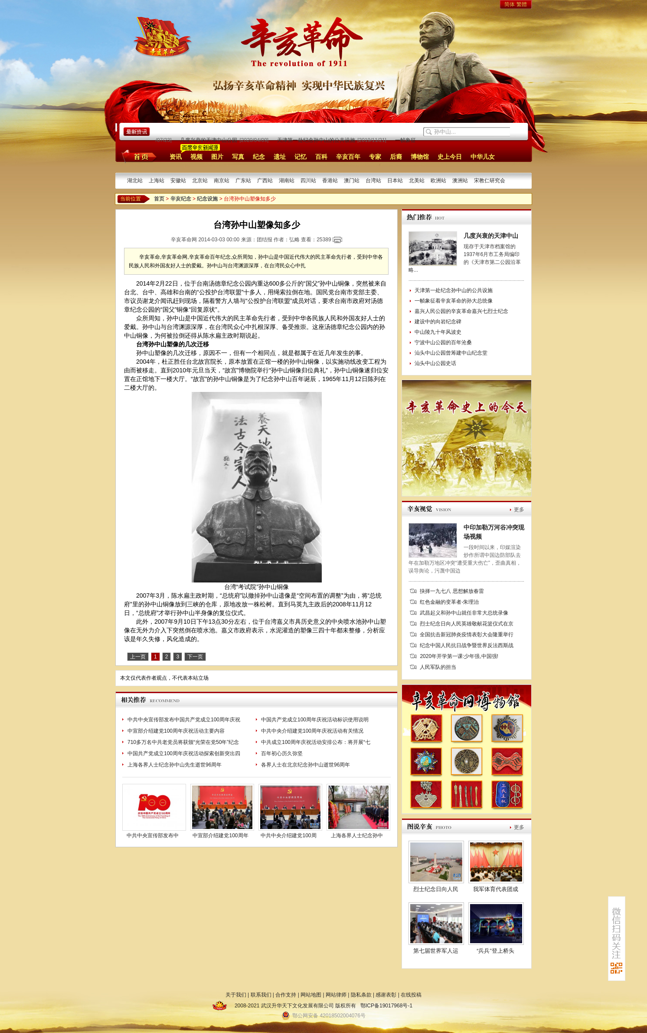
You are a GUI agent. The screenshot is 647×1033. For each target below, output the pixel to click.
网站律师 (336, 995)
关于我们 (235, 995)
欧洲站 (438, 181)
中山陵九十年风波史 (438, 332)
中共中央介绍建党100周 (288, 835)
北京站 (200, 181)
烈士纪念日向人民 (435, 889)
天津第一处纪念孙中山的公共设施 (317, 140)
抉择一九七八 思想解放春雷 (452, 591)
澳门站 (351, 181)
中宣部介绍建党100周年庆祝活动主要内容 (176, 731)
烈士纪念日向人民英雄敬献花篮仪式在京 (466, 624)
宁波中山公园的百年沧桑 (443, 342)
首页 (138, 156)
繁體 (521, 4)
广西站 (265, 181)
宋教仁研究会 (489, 181)
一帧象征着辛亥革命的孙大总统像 (454, 301)
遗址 (280, 156)
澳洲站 (460, 181)
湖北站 (135, 181)
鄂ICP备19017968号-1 (386, 1006)
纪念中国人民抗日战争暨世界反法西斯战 (466, 645)
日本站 (395, 181)
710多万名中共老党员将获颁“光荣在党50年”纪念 (183, 742)
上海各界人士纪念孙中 (357, 835)
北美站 (417, 181)
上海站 (156, 181)
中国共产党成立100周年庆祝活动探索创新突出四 (183, 753)
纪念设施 (207, 199)
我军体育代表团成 (495, 889)
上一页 (138, 657)
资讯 (176, 156)
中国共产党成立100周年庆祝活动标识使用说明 (315, 720)
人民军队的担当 (438, 667)
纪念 (259, 156)
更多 (519, 510)
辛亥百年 (348, 156)
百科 (321, 156)
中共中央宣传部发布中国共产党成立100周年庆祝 (183, 720)
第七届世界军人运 (435, 950)
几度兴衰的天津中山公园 (210, 140)
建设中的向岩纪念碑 (438, 322)
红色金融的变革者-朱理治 (449, 602)
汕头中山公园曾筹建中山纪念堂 (451, 353)
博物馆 (420, 156)
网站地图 (311, 995)
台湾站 (373, 181)
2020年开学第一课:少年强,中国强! (459, 656)
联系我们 (261, 995)
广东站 (243, 181)
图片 (217, 156)
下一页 (195, 657)
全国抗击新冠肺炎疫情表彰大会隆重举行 (466, 635)
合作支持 (285, 995)
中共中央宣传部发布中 (153, 835)
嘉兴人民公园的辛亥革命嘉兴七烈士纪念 (461, 311)
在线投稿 (411, 995)
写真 (238, 156)
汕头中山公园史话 (435, 363)
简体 (509, 4)
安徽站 (178, 181)
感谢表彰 (386, 995)
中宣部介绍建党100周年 (220, 835)
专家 (375, 156)
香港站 (330, 181)
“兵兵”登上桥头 (495, 950)
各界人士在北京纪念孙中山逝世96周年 (305, 765)
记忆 (300, 156)
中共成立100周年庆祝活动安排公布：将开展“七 (315, 742)
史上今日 (450, 156)
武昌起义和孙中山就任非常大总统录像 (464, 613)
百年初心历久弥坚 (282, 753)
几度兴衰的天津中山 (491, 235)
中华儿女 (483, 156)
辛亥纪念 (180, 199)
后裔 (396, 156)
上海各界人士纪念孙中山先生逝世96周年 (174, 765)
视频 (196, 156)
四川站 (308, 181)
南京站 (221, 181)
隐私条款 (361, 995)
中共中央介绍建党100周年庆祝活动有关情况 (312, 731)
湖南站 (286, 181)
